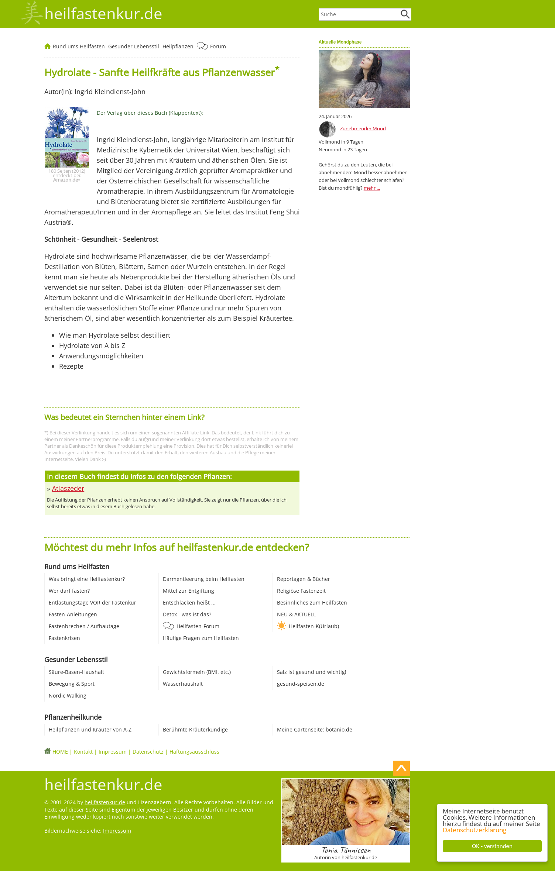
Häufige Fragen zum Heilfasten (201, 637)
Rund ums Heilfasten (79, 46)
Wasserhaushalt (183, 683)
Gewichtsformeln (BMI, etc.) (197, 671)
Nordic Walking (67, 695)
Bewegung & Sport (72, 683)
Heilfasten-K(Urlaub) (314, 626)
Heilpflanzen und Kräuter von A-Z (90, 729)
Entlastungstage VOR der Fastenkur (92, 602)
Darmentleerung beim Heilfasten (203, 578)
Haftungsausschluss (194, 751)
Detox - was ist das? (187, 614)
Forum (218, 46)
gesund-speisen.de (300, 683)
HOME (60, 751)
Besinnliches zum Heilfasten (312, 602)
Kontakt (83, 751)
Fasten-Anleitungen (73, 614)
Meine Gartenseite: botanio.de (314, 729)
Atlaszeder (68, 488)
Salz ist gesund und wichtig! (311, 671)
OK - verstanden (492, 846)
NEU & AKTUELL (296, 614)
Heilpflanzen (177, 46)
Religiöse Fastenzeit (301, 590)
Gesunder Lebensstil (133, 46)
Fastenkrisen (64, 637)
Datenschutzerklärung (474, 830)
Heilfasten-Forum (198, 626)
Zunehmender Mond (363, 128)
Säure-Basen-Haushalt (76, 671)
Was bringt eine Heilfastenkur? (87, 578)
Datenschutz (148, 751)
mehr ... (372, 188)
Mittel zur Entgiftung (188, 590)
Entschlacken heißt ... (189, 602)
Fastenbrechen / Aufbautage (84, 626)
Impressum (113, 751)
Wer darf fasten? (69, 590)
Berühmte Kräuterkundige (195, 729)
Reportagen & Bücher (303, 578)
